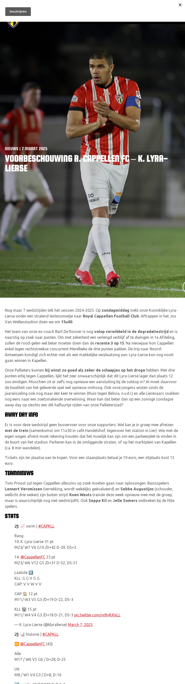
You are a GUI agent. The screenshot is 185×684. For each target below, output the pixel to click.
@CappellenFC (32, 557)
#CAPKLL (46, 526)
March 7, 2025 (80, 624)
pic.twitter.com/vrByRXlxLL (97, 615)
